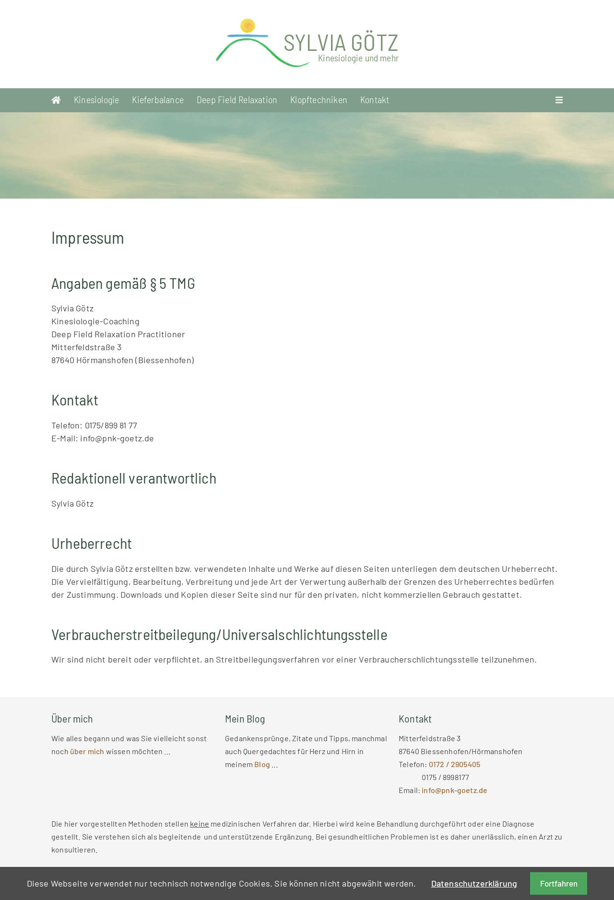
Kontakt (374, 99)
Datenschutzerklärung (474, 883)
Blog (263, 764)
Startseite (56, 101)
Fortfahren (559, 883)
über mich (87, 751)
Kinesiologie (96, 99)
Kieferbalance (158, 99)
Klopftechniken (318, 99)
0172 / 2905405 (455, 764)
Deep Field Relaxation (237, 99)
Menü (559, 101)
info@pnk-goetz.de (454, 789)
